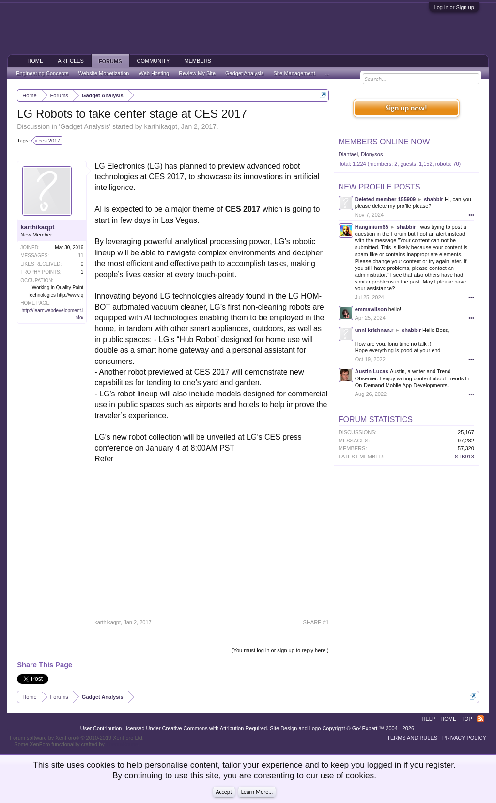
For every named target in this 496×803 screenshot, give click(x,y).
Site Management (294, 73)
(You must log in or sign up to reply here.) (280, 650)
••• (471, 215)
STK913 (464, 456)
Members (197, 60)
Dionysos (372, 154)
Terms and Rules (412, 737)
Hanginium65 (371, 227)
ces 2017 (48, 140)
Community (153, 60)
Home (35, 60)
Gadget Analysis (84, 126)
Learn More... (257, 791)
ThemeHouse (122, 744)
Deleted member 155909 (385, 199)
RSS (480, 718)
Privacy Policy (464, 737)
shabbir (433, 199)
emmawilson (371, 309)
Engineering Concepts (42, 73)
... (327, 73)
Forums (110, 61)
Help (429, 719)
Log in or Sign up (454, 7)
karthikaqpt (160, 126)
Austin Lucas (371, 371)
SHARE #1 (316, 622)
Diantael (348, 154)
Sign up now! (406, 107)
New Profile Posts (379, 187)
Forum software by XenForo (77, 737)
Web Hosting (154, 73)
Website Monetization (103, 73)
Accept (224, 791)
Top (466, 719)
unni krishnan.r (374, 330)
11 (80, 255)
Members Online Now (384, 142)
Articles (71, 60)
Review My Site (197, 73)
